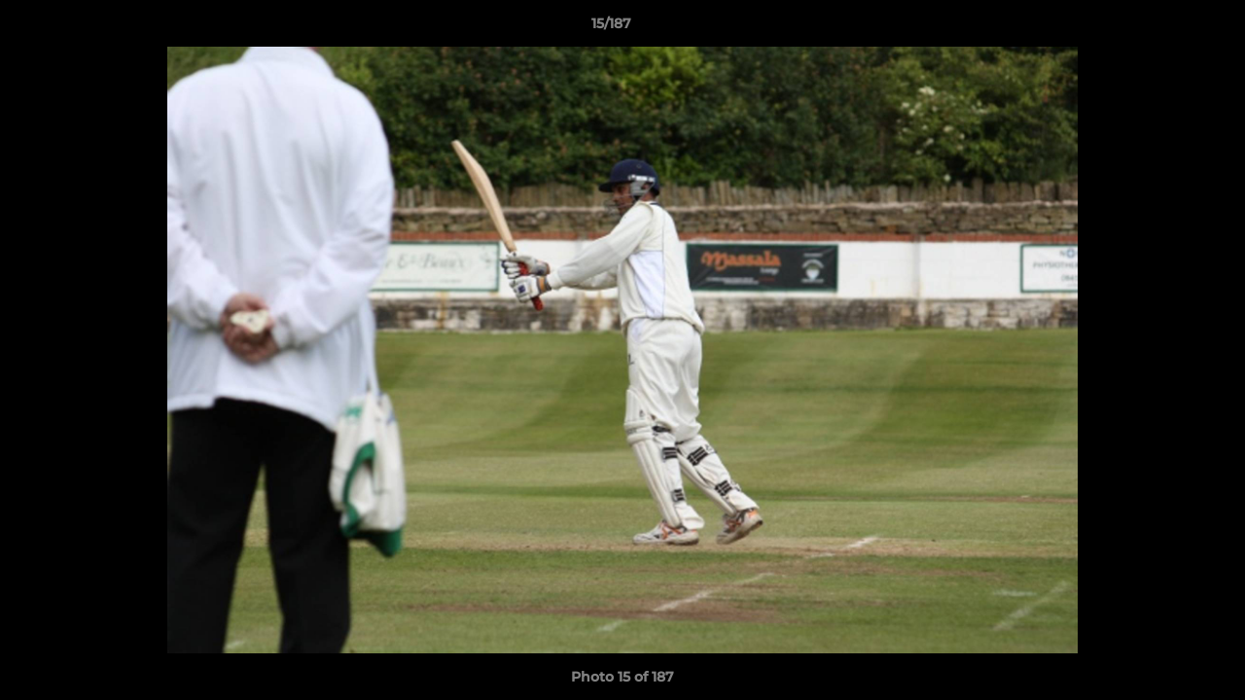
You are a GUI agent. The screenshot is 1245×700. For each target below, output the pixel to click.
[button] (1163, 28)
